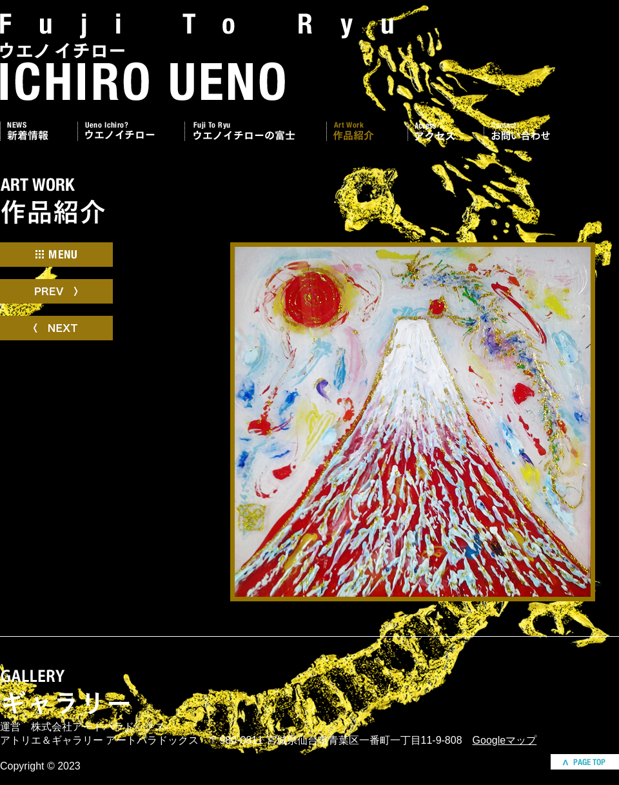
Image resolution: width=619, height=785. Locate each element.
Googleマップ (505, 740)
